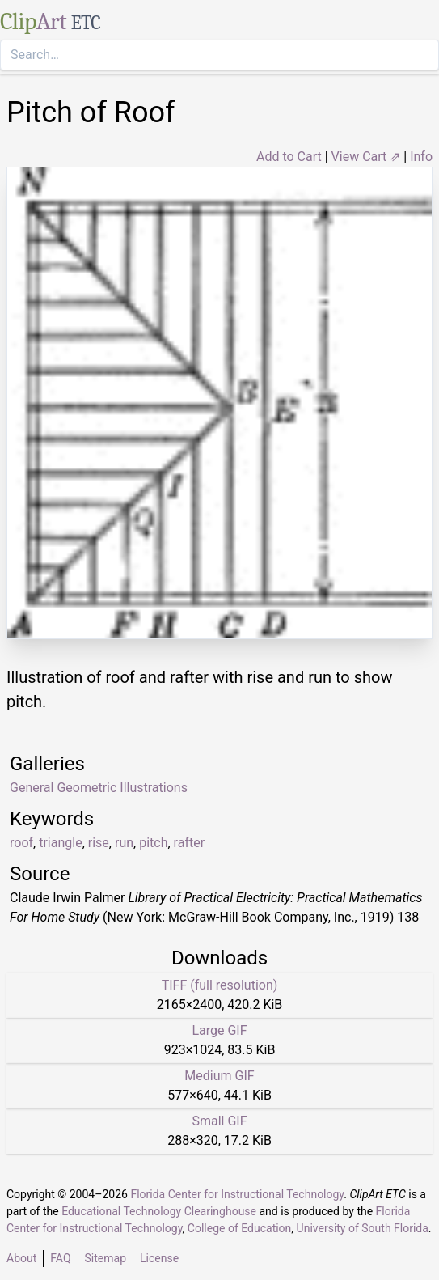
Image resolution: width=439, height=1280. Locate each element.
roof (21, 842)
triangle (60, 842)
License (159, 1258)
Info (421, 156)
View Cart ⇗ (366, 156)
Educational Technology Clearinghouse (158, 1211)
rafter (189, 842)
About (21, 1258)
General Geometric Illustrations (99, 787)
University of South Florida (362, 1228)
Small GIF (219, 1121)
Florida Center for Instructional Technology (237, 1194)
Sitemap (105, 1258)
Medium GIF (219, 1075)
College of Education (240, 1228)
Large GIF (219, 1030)
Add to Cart (289, 156)
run (124, 842)
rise (98, 842)
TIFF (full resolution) (220, 985)
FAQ (60, 1258)
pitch (153, 842)
